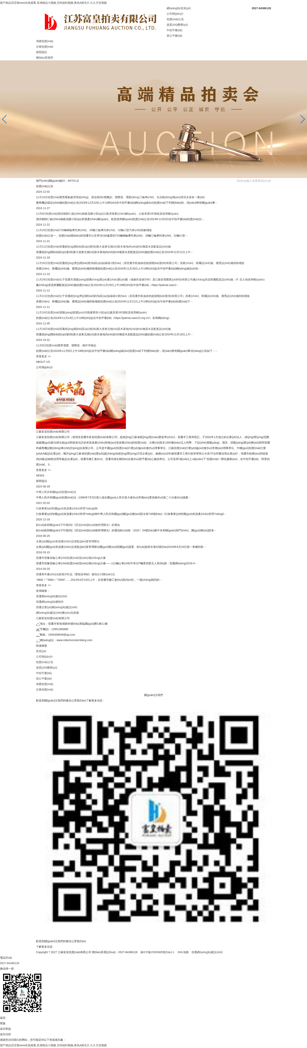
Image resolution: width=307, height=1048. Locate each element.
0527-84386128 (9, 963)
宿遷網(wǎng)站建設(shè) (51, 596)
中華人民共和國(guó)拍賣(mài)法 (56, 492)
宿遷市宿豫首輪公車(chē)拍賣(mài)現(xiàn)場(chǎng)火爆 (71, 557)
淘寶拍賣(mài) (44, 41)
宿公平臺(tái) (174, 35)
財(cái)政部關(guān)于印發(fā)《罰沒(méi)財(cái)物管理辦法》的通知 (78, 524)
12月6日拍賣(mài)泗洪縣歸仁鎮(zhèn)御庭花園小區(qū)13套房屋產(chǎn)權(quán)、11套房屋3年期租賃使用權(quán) (107, 213)
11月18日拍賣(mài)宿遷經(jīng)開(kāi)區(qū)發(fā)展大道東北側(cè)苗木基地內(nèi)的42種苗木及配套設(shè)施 (103, 328)
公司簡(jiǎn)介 (175, 13)
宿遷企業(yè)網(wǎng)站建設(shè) (56, 607)
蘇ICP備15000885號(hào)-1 (157, 952)
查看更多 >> (43, 356)
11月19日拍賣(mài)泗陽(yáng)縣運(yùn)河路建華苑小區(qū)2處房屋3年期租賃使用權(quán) (91, 312)
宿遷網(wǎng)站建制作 (50, 601)
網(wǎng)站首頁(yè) (179, 8)
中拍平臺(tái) (174, 30)
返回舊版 (5, 1028)
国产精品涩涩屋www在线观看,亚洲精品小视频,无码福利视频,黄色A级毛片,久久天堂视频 (53, 2)
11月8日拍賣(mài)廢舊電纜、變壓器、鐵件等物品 (66, 345)
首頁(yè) (41, 651)
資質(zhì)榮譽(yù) (177, 24)
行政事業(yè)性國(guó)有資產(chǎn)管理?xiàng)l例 (67, 508)
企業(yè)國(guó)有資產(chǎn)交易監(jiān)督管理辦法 (67, 541)
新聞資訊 (41, 52)
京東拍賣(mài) (44, 46)
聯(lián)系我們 (44, 57)
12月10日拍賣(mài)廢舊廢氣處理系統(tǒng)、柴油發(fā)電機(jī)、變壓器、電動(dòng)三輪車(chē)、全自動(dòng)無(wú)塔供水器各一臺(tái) (120, 197)
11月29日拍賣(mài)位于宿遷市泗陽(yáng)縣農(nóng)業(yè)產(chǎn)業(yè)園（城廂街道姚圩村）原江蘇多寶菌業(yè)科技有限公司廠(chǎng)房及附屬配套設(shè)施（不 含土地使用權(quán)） (151, 279)
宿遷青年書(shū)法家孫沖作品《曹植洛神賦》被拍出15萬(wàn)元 (75, 574)
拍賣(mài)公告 (175, 19)
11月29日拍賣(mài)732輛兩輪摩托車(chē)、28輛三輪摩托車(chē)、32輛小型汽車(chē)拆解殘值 (94, 230)
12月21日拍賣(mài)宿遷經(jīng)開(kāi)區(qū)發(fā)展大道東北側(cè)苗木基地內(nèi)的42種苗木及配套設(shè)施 (103, 246)
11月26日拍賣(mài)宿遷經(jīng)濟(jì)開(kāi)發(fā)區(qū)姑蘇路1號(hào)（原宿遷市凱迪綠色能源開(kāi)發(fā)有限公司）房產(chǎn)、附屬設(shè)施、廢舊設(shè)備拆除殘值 (140, 263)
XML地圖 (183, 952)
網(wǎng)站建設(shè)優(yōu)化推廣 (57, 612)
